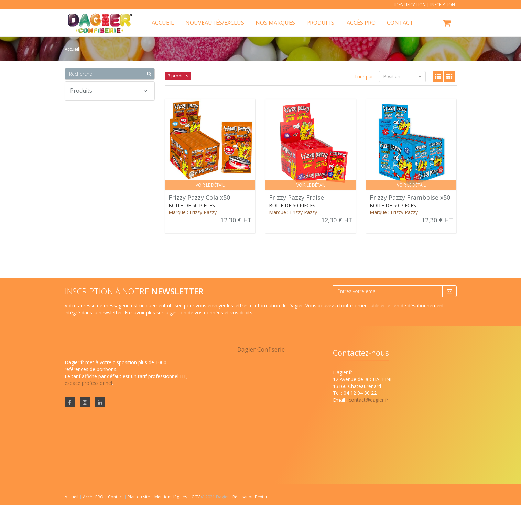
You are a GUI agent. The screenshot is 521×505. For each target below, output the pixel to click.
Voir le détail (210, 185)
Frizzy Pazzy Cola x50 (199, 197)
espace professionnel (88, 383)
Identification (410, 5)
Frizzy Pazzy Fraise (296, 197)
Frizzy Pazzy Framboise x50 (410, 197)
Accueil (71, 497)
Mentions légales (171, 497)
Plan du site (139, 497)
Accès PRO (94, 497)
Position (402, 76)
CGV (196, 497)
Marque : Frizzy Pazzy (193, 212)
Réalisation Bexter (250, 497)
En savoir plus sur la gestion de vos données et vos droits (188, 312)
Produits (320, 23)
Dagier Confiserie (261, 349)
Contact (116, 497)
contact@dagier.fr (368, 400)
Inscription (442, 5)
